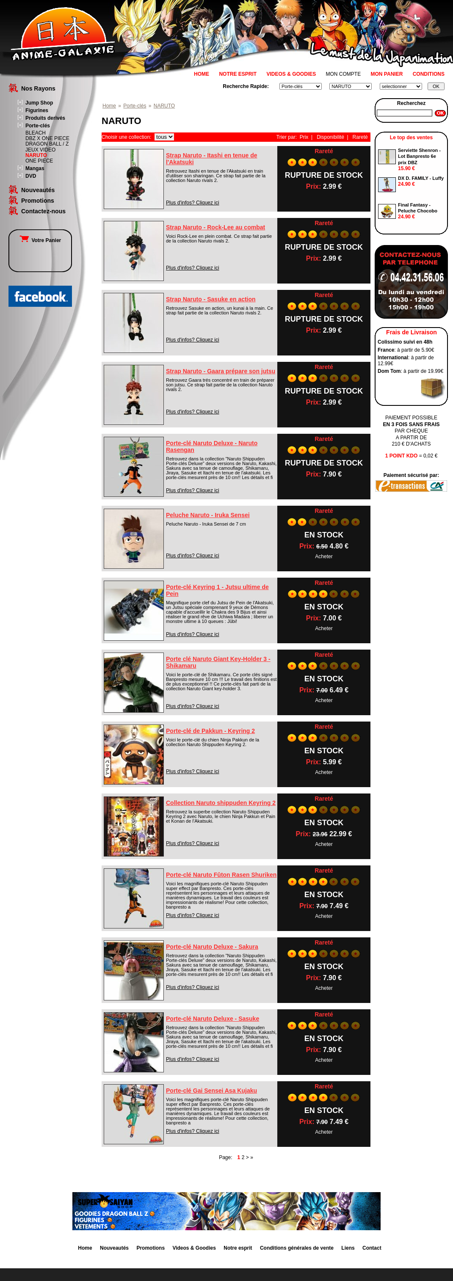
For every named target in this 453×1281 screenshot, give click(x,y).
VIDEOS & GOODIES (291, 74)
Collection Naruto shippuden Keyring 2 (221, 802)
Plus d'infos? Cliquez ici (192, 203)
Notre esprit (238, 1248)
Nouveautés (38, 190)
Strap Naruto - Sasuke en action (211, 299)
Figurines (36, 110)
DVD (30, 176)
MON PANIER (387, 74)
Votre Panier (40, 240)
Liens (347, 1248)
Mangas (34, 168)
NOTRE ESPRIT (238, 74)
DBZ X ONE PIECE (47, 138)
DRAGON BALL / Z (47, 144)
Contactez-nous (43, 211)
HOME (201, 74)
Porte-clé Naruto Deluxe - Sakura (212, 946)
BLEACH (35, 133)
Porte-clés (37, 126)
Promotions (37, 200)
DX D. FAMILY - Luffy (421, 178)
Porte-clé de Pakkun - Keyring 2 (210, 730)
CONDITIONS (429, 74)
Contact (371, 1248)
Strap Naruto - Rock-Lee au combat (215, 227)
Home (109, 106)
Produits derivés (45, 118)
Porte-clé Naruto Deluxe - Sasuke (212, 1018)
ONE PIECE (39, 161)
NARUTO (36, 155)
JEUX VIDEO (40, 150)
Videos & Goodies (193, 1248)
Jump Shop (39, 103)
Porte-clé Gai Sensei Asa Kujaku (211, 1090)
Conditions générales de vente (297, 1248)
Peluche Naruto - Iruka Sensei (208, 515)
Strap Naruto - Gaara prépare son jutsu (220, 371)
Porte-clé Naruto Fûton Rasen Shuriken (221, 874)
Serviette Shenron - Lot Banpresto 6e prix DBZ (419, 156)
